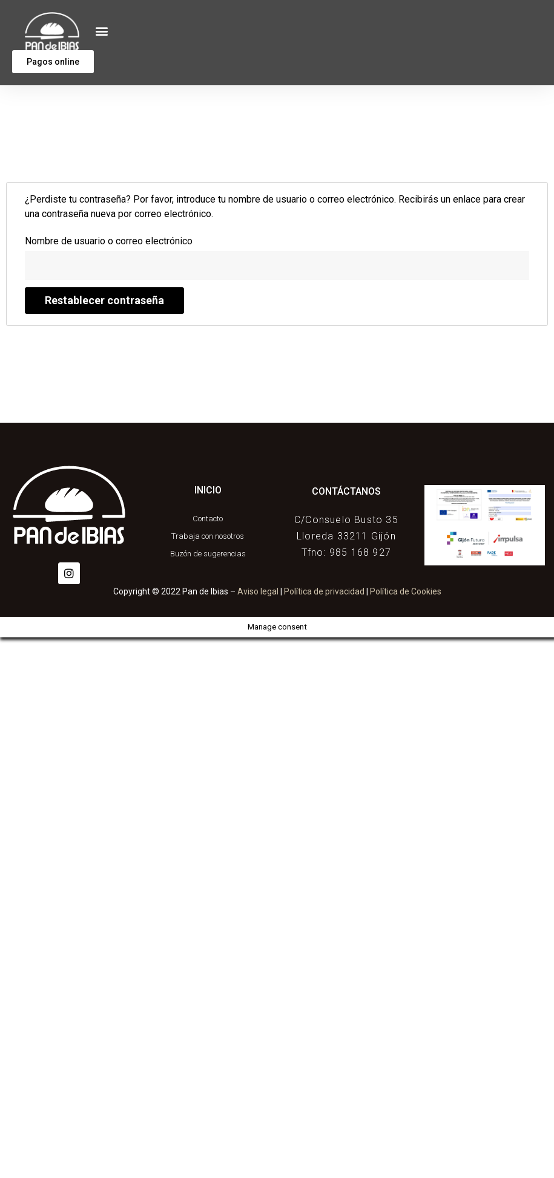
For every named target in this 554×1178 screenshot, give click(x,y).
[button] (101, 31)
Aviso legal (258, 591)
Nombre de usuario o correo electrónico (109, 241)
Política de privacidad (324, 591)
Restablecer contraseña (104, 300)
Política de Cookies (405, 591)
